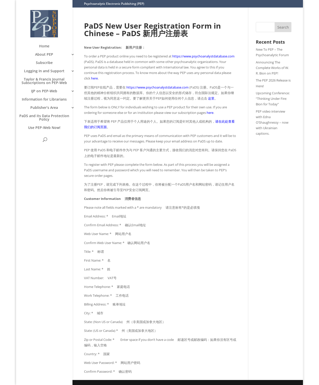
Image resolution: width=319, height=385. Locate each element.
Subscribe (44, 63)
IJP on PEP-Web (44, 91)
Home (44, 46)
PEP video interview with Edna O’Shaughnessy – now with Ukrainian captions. (272, 122)
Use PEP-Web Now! (44, 128)
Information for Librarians (44, 100)
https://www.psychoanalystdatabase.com (203, 56)
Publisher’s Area (44, 108)
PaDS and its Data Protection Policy (44, 118)
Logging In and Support (44, 71)
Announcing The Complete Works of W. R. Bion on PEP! (272, 67)
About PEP (44, 55)
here (94, 78)
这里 (211, 98)
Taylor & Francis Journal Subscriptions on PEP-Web (44, 81)
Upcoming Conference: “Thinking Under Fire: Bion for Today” (273, 98)
